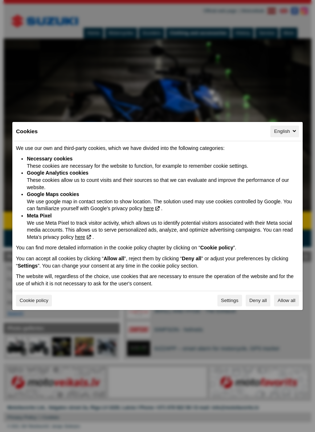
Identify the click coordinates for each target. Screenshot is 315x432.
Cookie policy (34, 300)
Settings (229, 300)
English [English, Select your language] (285, 131)
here (149, 208)
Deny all (258, 300)
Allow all (286, 300)
